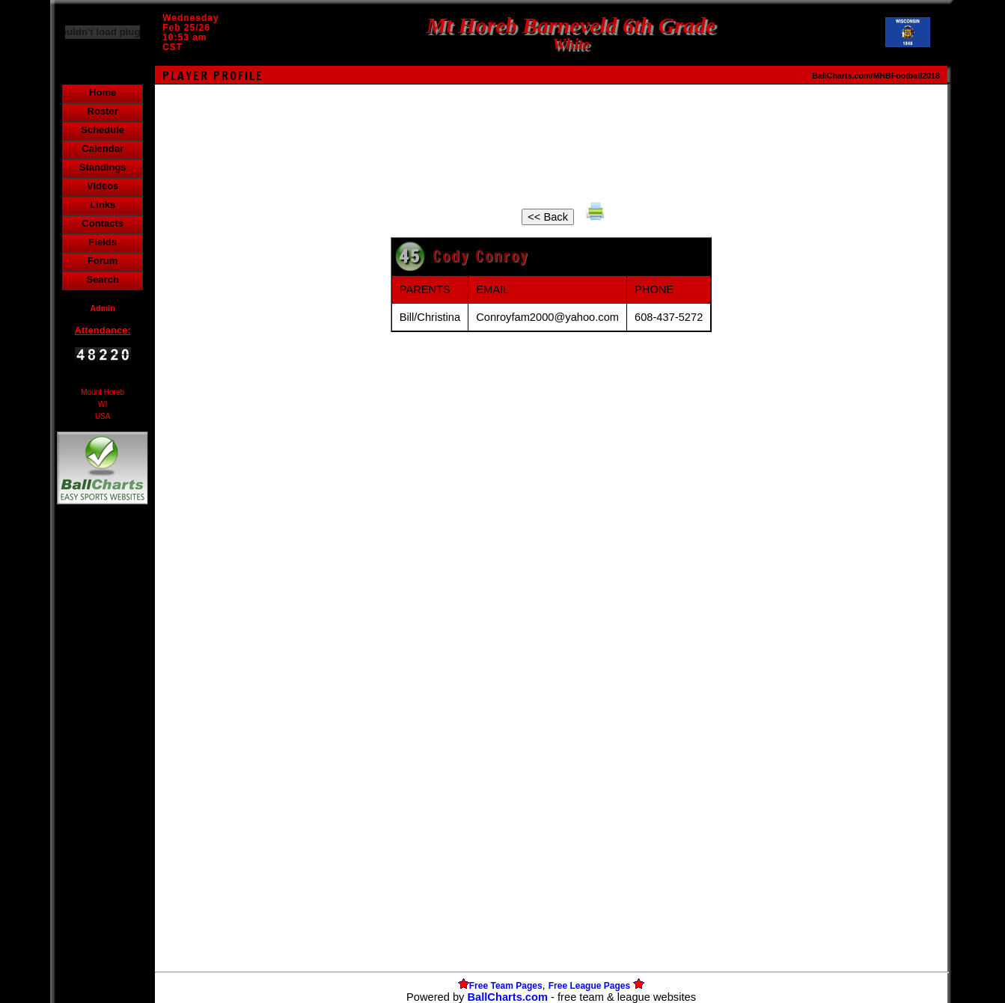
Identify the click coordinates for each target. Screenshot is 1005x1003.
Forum (102, 260)
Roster (103, 111)
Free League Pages (589, 986)
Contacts (102, 223)
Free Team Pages (506, 986)
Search (102, 279)
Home (102, 92)
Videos (102, 185)
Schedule (102, 129)
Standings (102, 167)
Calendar (102, 148)
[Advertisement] (102, 766)
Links (102, 204)
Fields (102, 242)
